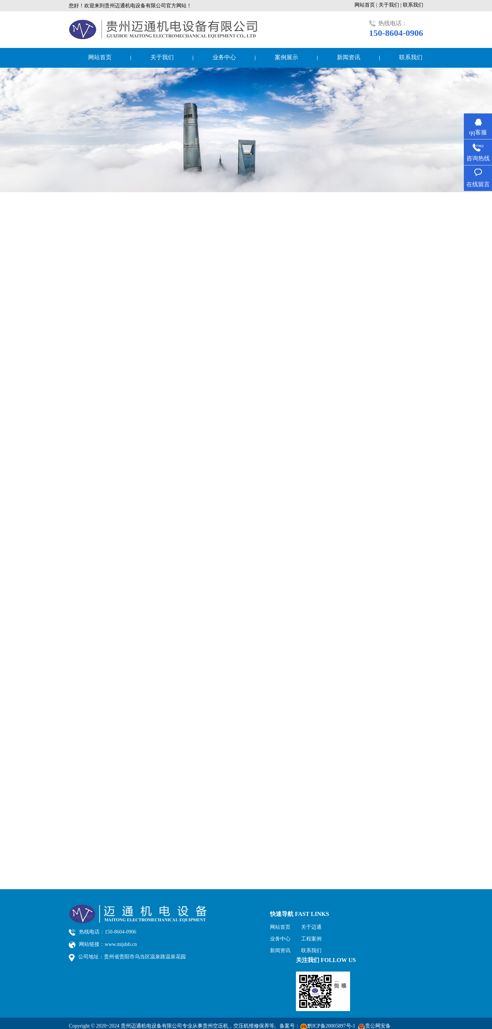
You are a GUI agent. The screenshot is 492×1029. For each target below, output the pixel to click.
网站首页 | (366, 5)
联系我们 (413, 5)
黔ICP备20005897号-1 (331, 1026)
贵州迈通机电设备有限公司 (151, 1026)
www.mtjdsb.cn (121, 944)
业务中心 (224, 57)
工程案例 (311, 939)
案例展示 (286, 57)
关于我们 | (391, 5)
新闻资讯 (348, 57)
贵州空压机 (215, 1026)
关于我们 (162, 57)
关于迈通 (311, 927)
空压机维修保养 (251, 1026)
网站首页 (100, 57)
